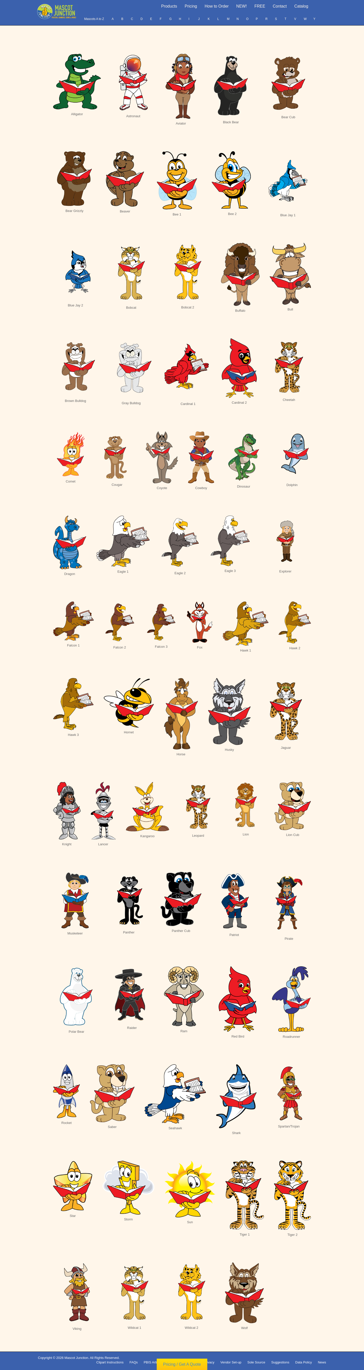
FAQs (133, 1362)
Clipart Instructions (110, 1362)
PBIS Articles (153, 1362)
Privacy (208, 1362)
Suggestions (280, 1362)
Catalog (301, 6)
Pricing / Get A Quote (182, 1365)
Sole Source (256, 1362)
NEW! (241, 6)
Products (169, 6)
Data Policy (303, 1362)
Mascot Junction (76, 1358)
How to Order (216, 6)
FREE (259, 6)
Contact (280, 6)
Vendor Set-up (230, 1362)
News (322, 1362)
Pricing (191, 6)
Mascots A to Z (94, 19)
